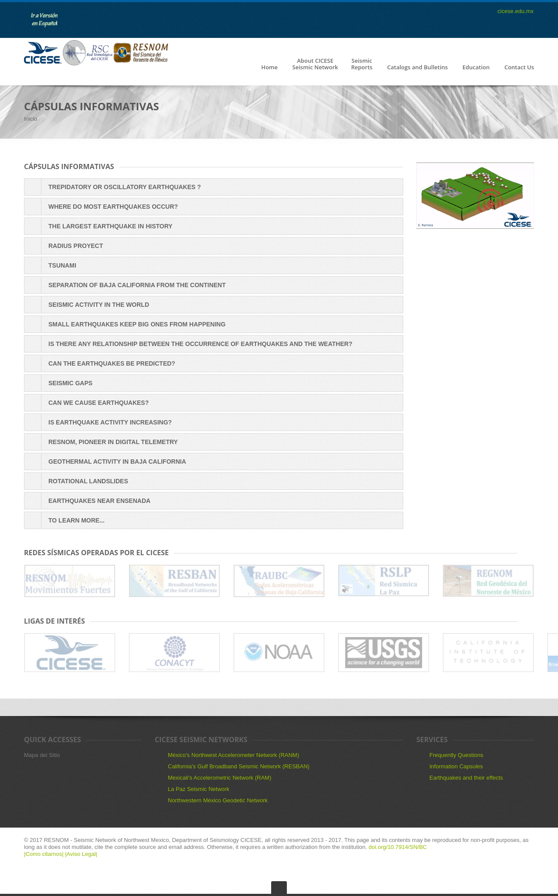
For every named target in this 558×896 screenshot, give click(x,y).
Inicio (30, 118)
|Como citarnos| (44, 854)
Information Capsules (456, 766)
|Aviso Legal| (81, 854)
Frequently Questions (456, 755)
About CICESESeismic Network (315, 64)
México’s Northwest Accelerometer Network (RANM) (233, 755)
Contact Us (519, 67)
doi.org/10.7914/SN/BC (398, 847)
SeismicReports (361, 64)
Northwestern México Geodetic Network (218, 800)
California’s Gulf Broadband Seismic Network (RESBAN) (239, 766)
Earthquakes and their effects (466, 777)
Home (269, 67)
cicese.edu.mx (515, 11)
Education (476, 67)
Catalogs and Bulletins (417, 67)
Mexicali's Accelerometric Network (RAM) (219, 777)
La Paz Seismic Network (198, 789)
